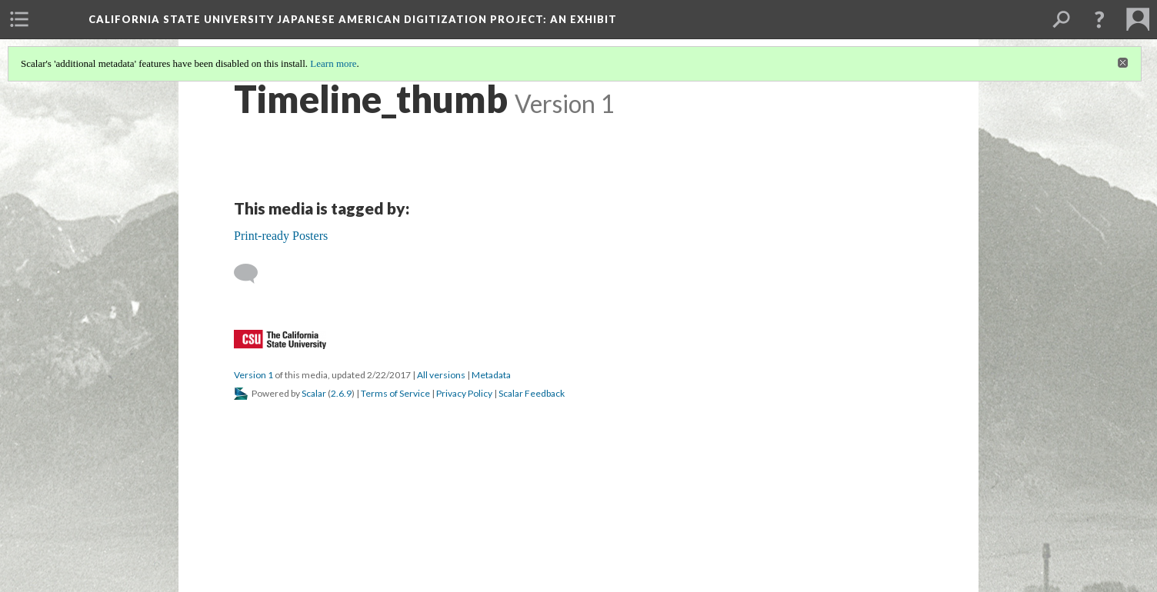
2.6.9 (341, 393)
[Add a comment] (253, 274)
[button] (1099, 19)
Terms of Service (395, 393)
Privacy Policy (464, 393)
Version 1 (253, 375)
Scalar (314, 393)
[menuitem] (19, 19)
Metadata (491, 375)
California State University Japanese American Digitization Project (352, 19)
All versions (441, 375)
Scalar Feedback (531, 393)
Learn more (333, 63)
